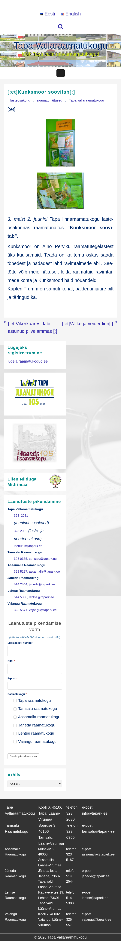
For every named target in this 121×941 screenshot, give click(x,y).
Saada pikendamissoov (23, 756)
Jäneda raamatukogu (34, 725)
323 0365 (20, 559)
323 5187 (20, 571)
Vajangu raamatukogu (35, 741)
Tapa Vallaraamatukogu (60, 45)
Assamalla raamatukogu (37, 717)
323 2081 (21, 515)
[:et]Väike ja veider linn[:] (87, 323)
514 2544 (20, 584)
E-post (12, 678)
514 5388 (20, 597)
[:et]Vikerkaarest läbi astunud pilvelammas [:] (32, 327)
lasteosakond (20, 100)
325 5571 (20, 610)
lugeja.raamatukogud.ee (28, 361)
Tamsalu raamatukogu (35, 708)
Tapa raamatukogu (32, 700)
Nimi (11, 660)
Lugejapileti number (20, 642)
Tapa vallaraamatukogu (86, 100)
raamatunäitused (49, 100)
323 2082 (20, 531)
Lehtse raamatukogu (34, 733)
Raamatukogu (17, 694)
